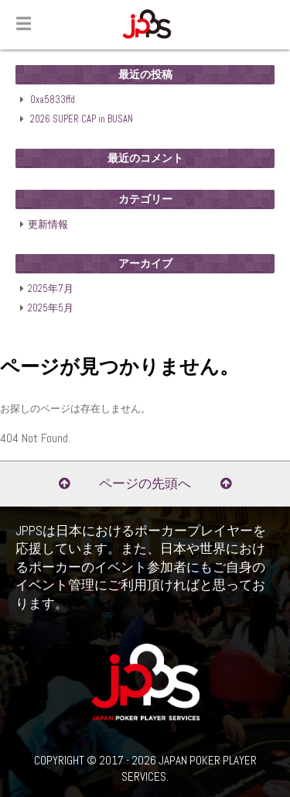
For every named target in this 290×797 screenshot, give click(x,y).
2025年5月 (50, 308)
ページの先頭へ (145, 484)
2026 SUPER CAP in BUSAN (81, 119)
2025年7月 (50, 289)
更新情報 (48, 224)
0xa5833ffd (52, 100)
